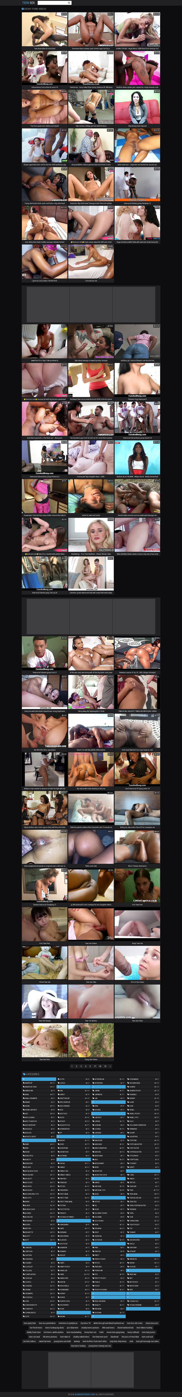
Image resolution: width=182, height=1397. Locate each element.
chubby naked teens (81, 1337)
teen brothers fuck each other (95, 1341)
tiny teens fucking (78, 1346)
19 (105, 1066)
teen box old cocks (134, 1323)
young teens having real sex (100, 1346)
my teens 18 (85, 1323)
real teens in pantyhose (68, 1323)
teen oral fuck (147, 1337)
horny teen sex (90, 1332)
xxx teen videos (29, 1341)
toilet (101, 1332)
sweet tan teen (45, 1341)
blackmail (114, 1337)
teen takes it (65, 1337)
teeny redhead (133, 1332)
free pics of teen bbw (130, 1337)
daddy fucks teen (34, 1332)
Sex (28, 3)
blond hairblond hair (126, 1328)
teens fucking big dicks (54, 1328)
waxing (77, 1341)
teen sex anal (34, 1337)
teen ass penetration (47, 1323)
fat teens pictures (50, 1337)
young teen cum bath (62, 1341)
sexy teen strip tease (118, 1341)
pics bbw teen (72, 1328)
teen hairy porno (148, 1332)
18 (100, 1066)
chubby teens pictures (90, 1328)
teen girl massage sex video (147, 1341)
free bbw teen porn (100, 1337)
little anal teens (108, 1328)
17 (95, 1066)
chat (131, 1341)
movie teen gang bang (115, 1332)
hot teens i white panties (54, 1332)
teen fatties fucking (144, 1328)
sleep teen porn (152, 1323)
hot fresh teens (36, 1328)
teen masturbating (74, 1332)
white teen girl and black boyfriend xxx (109, 1323)
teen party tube (30, 1323)
